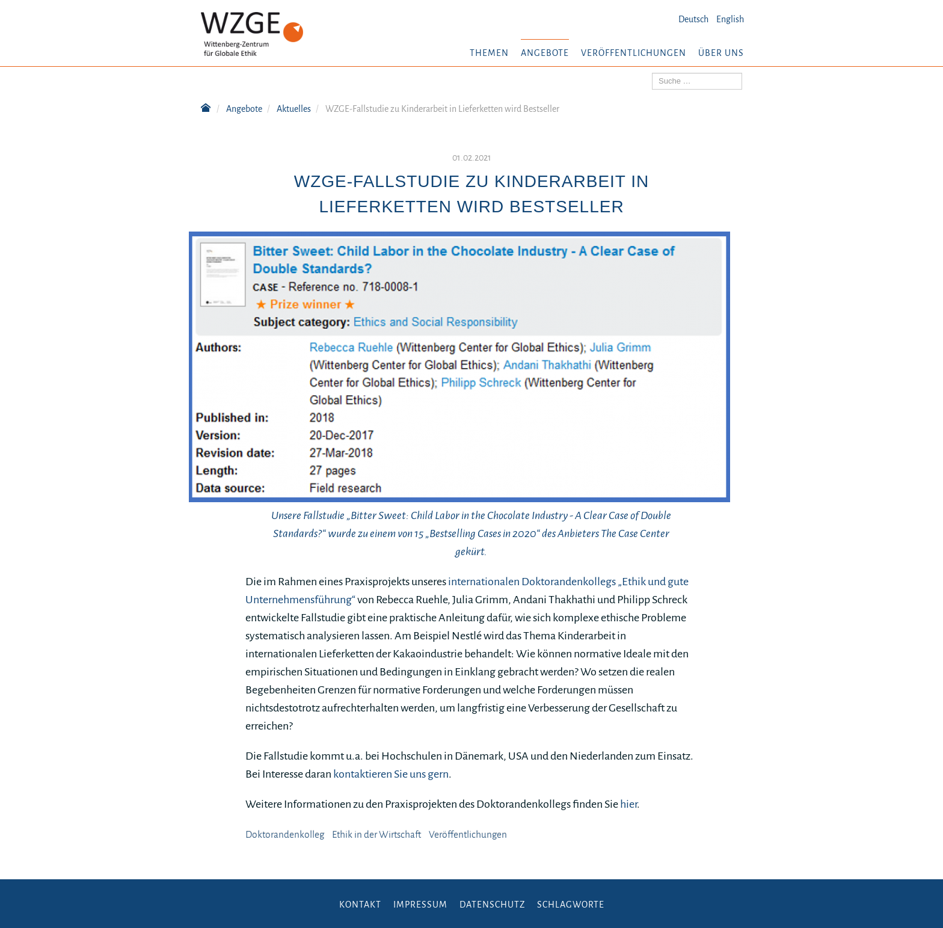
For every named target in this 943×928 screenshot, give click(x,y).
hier (628, 804)
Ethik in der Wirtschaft (376, 834)
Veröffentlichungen (633, 53)
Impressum (420, 904)
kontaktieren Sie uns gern (391, 774)
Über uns (721, 53)
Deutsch (693, 19)
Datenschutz (492, 904)
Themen (489, 53)
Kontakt (360, 904)
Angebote (545, 53)
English (730, 19)
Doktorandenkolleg (284, 834)
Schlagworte (570, 904)
